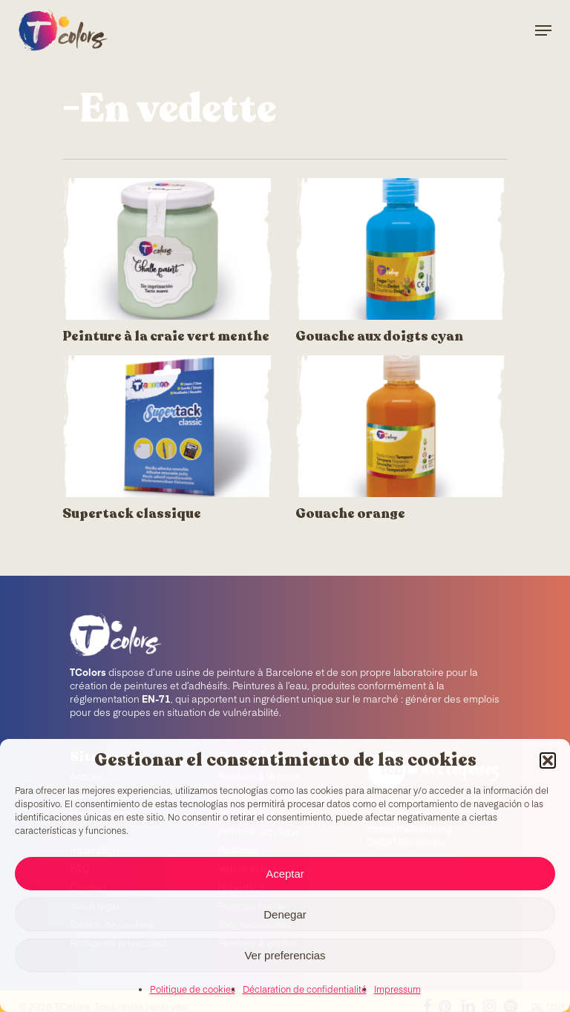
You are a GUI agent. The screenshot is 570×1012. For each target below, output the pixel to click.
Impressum (397, 990)
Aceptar (285, 873)
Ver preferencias (284, 955)
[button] (547, 760)
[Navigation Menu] (543, 30)
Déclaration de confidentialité (305, 990)
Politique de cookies (192, 990)
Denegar (285, 914)
